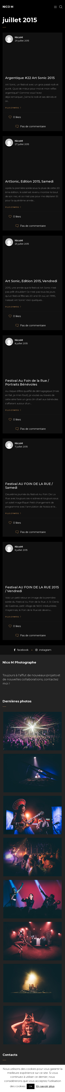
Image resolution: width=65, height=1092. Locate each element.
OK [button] (30, 1086)
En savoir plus (45, 1086)
